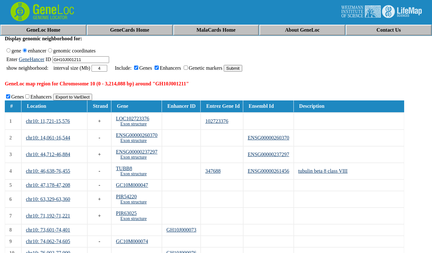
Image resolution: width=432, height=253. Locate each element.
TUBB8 (124, 168)
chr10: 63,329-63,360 (48, 199)
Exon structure (133, 124)
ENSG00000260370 (136, 135)
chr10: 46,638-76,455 (48, 171)
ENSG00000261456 (268, 171)
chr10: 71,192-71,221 (48, 215)
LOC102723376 (132, 118)
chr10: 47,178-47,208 (48, 185)
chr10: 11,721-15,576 (48, 121)
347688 (212, 171)
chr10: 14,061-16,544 (48, 137)
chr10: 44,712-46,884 (48, 154)
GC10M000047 (132, 185)
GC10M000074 (132, 241)
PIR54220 (126, 196)
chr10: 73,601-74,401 (48, 230)
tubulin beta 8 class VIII (323, 171)
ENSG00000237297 (136, 151)
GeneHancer (31, 59)
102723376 (216, 121)
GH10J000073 (181, 230)
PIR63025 (126, 213)
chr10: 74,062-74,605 (48, 241)
